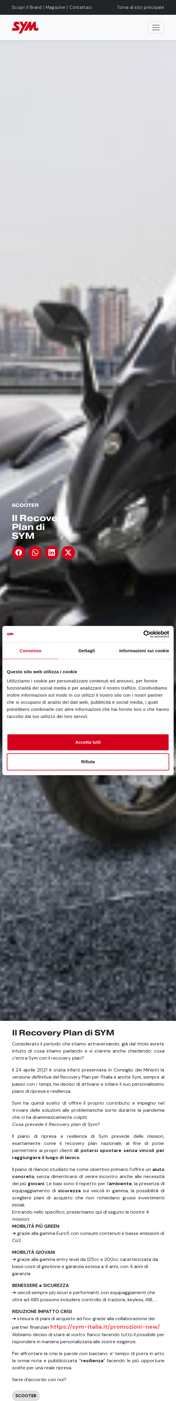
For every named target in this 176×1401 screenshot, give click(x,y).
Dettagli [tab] (87, 650)
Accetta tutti (88, 742)
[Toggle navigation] (156, 27)
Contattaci (80, 7)
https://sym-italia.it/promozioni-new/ (105, 1327)
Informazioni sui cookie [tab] (144, 650)
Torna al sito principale (140, 7)
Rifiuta (88, 761)
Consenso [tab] (30, 650)
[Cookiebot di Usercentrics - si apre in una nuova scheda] (143, 634)
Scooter (25, 505)
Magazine (55, 7)
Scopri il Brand (27, 7)
